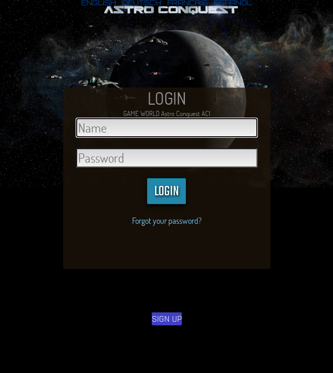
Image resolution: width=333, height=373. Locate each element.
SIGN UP (167, 319)
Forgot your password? (166, 220)
